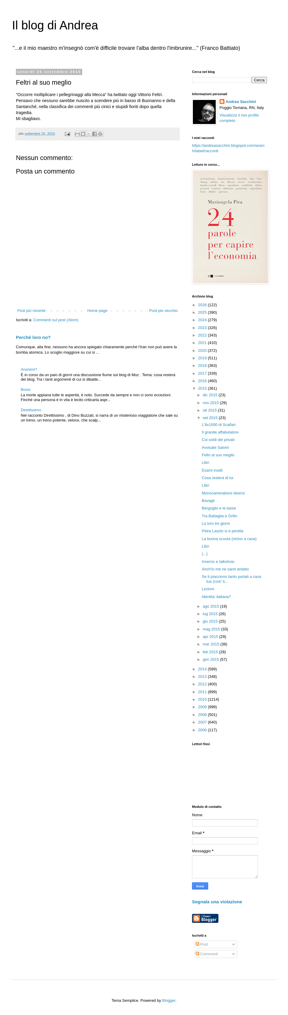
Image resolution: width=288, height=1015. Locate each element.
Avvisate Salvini (215, 447)
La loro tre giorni (216, 523)
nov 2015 (211, 402)
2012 (203, 684)
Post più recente (31, 310)
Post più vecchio (163, 310)
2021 (203, 342)
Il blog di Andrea (55, 25)
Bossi (25, 389)
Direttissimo (31, 410)
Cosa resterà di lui (217, 478)
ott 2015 (210, 410)
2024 (203, 320)
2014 (203, 669)
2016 (203, 381)
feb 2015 (211, 652)
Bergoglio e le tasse (219, 508)
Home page (97, 310)
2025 (203, 312)
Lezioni (208, 589)
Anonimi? (29, 369)
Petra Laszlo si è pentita (222, 531)
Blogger (168, 1000)
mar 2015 (211, 644)
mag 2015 (212, 629)
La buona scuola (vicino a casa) (229, 538)
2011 (203, 692)
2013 (203, 676)
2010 (203, 699)
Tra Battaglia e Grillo (219, 516)
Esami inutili (212, 470)
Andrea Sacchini (241, 101)
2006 (203, 730)
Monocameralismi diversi (223, 493)
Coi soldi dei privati (218, 439)
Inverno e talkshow (218, 561)
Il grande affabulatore (220, 432)
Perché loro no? (33, 337)
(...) (205, 553)
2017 (203, 373)
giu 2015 (211, 621)
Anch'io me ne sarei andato (225, 569)
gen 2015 (211, 659)
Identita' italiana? (216, 596)
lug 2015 (211, 614)
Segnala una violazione (217, 901)
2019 (203, 358)
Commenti (207, 954)
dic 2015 (211, 395)
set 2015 (211, 417)
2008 (203, 714)
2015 (203, 388)
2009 (203, 707)
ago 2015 (211, 606)
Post (202, 944)
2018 (203, 365)
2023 (203, 327)
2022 (203, 335)
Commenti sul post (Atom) (55, 320)
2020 (203, 350)
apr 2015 (211, 636)
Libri (205, 462)
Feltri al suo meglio (218, 455)
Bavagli (208, 500)
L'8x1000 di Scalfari (219, 424)
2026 (203, 305)
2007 (203, 722)
